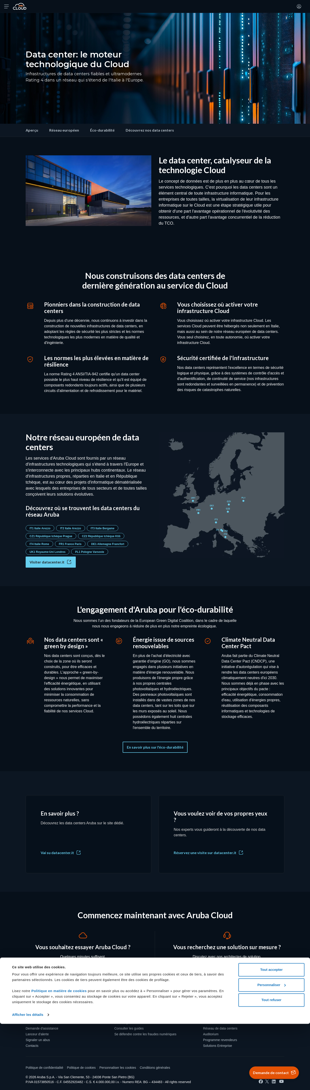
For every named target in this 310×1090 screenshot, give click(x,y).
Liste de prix (123, 1022)
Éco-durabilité (102, 130)
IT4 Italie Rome (39, 544)
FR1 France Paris (70, 544)
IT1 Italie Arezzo (40, 528)
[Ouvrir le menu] (6, 6)
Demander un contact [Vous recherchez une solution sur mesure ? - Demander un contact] (227, 971)
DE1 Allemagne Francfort (107, 544)
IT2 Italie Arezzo (70, 528)
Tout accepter (271, 1036)
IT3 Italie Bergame (103, 528)
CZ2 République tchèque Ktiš (101, 536)
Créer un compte (38, 1011)
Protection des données (131, 1011)
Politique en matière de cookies (59, 1057)
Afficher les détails (27, 1081)
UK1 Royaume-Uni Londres (47, 552)
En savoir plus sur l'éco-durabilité (155, 747)
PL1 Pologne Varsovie (89, 552)
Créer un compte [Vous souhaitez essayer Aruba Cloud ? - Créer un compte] (82, 971)
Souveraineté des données (133, 1017)
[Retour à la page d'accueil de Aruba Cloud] (19, 6)
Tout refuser (271, 1066)
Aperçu (32, 130)
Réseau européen (64, 130)
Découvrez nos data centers (150, 130)
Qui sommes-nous (216, 1011)
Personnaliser (271, 1051)
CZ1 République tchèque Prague (51, 536)
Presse (208, 1022)
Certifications (212, 1017)
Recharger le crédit (39, 1017)
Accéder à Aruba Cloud (42, 1022)
